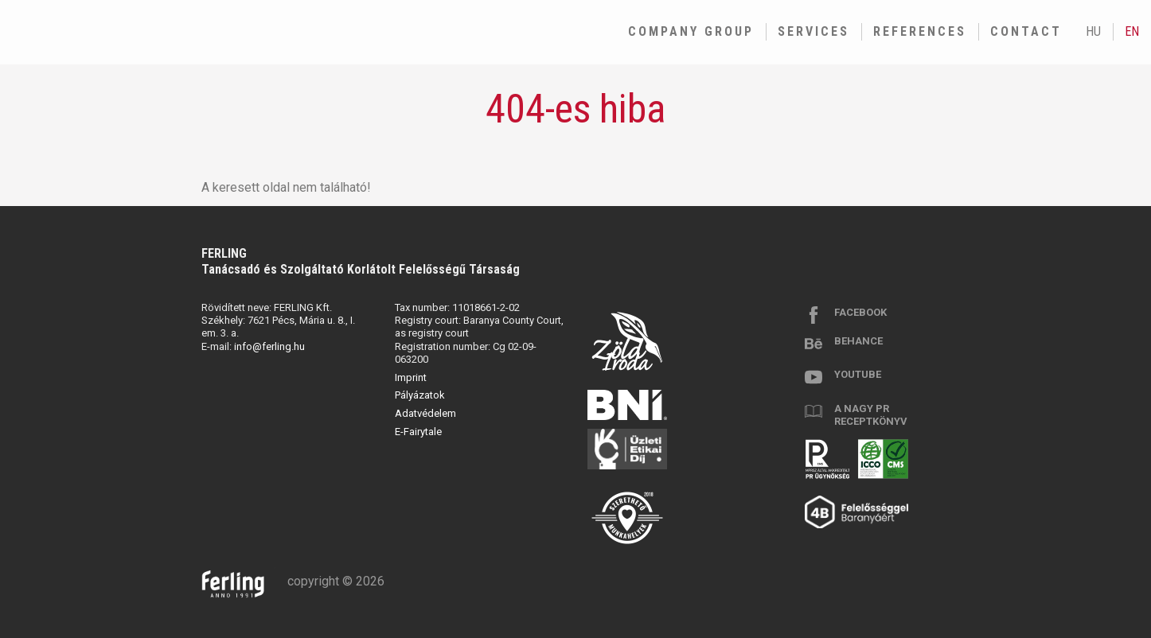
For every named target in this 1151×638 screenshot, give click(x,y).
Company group (691, 31)
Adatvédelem (425, 413)
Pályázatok (420, 395)
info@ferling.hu (269, 346)
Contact (1026, 31)
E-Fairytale (418, 432)
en (1132, 31)
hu (1093, 31)
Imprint (411, 377)
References (919, 31)
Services (813, 31)
